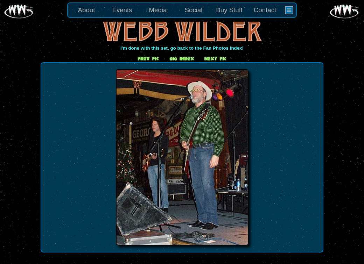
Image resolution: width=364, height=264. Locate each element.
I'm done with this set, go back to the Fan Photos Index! (182, 48)
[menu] (182, 10)
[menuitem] (289, 10)
